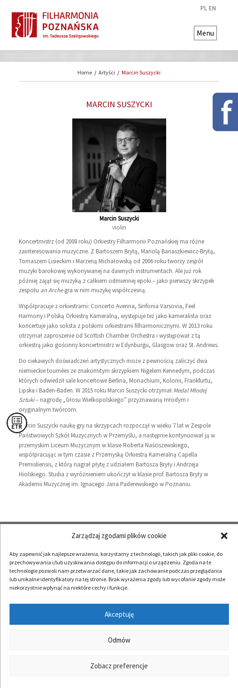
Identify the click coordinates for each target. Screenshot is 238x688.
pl (203, 8)
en (212, 8)
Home (84, 72)
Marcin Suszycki (141, 72)
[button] (224, 535)
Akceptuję (119, 614)
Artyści (107, 72)
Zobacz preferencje (119, 665)
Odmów (119, 640)
